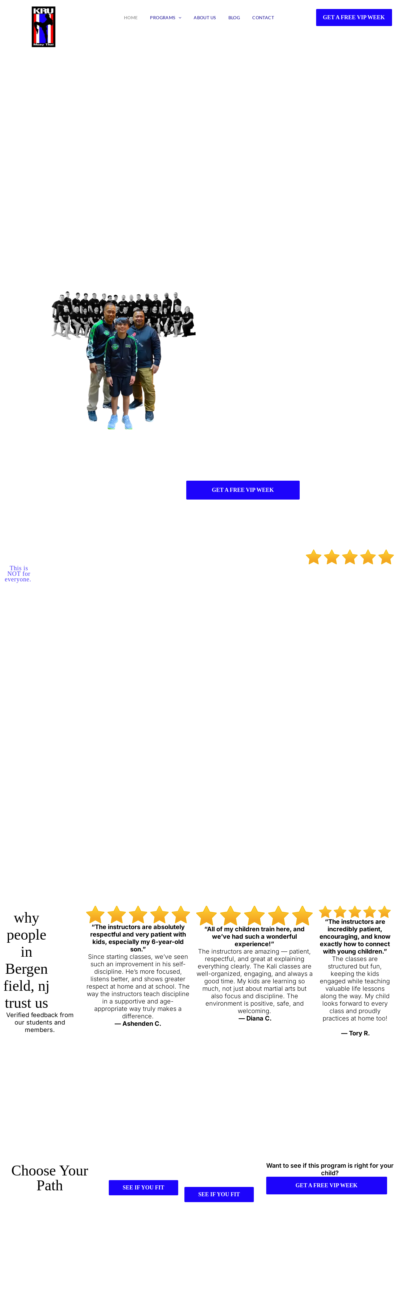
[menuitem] (131, 17)
